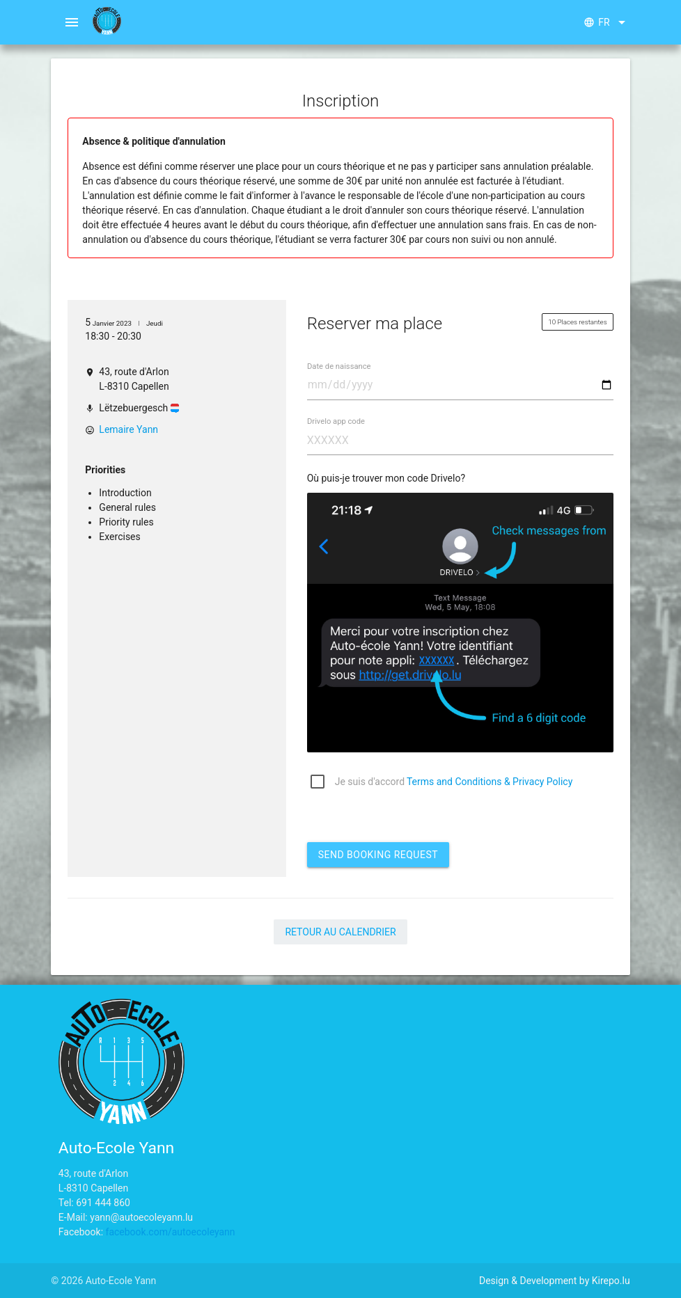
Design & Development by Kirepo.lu (554, 1280)
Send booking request (378, 854)
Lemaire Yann (128, 429)
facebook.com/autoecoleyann (170, 1231)
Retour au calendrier (340, 931)
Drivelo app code (336, 421)
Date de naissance (339, 366)
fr (606, 22)
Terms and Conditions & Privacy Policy (489, 781)
